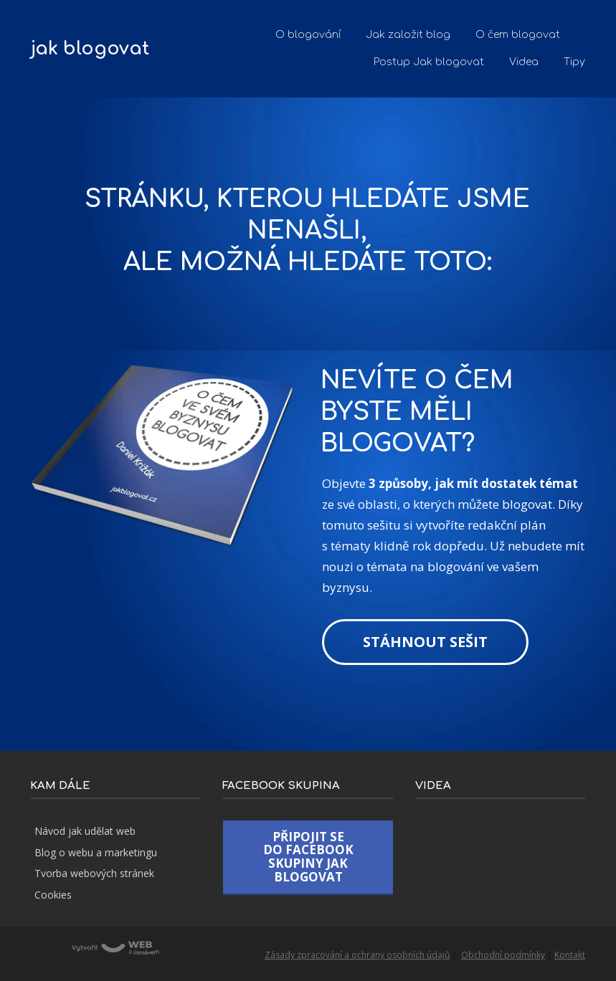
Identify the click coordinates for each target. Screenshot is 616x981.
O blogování (308, 34)
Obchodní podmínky (503, 955)
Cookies (53, 894)
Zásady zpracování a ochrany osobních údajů (357, 955)
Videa (524, 62)
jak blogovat (90, 49)
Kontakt (569, 955)
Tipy (574, 62)
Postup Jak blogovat (429, 62)
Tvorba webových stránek (94, 873)
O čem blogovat (517, 34)
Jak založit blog (408, 34)
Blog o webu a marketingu (95, 852)
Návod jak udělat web (85, 831)
